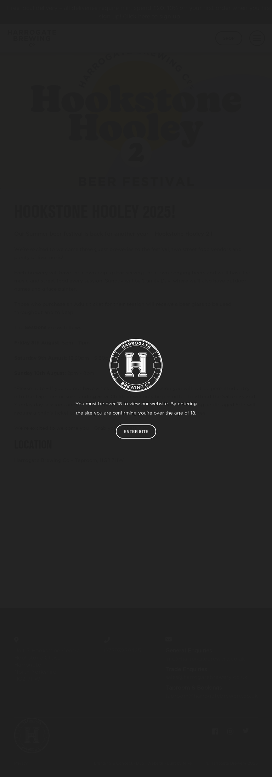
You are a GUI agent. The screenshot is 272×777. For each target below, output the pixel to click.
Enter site (136, 431)
